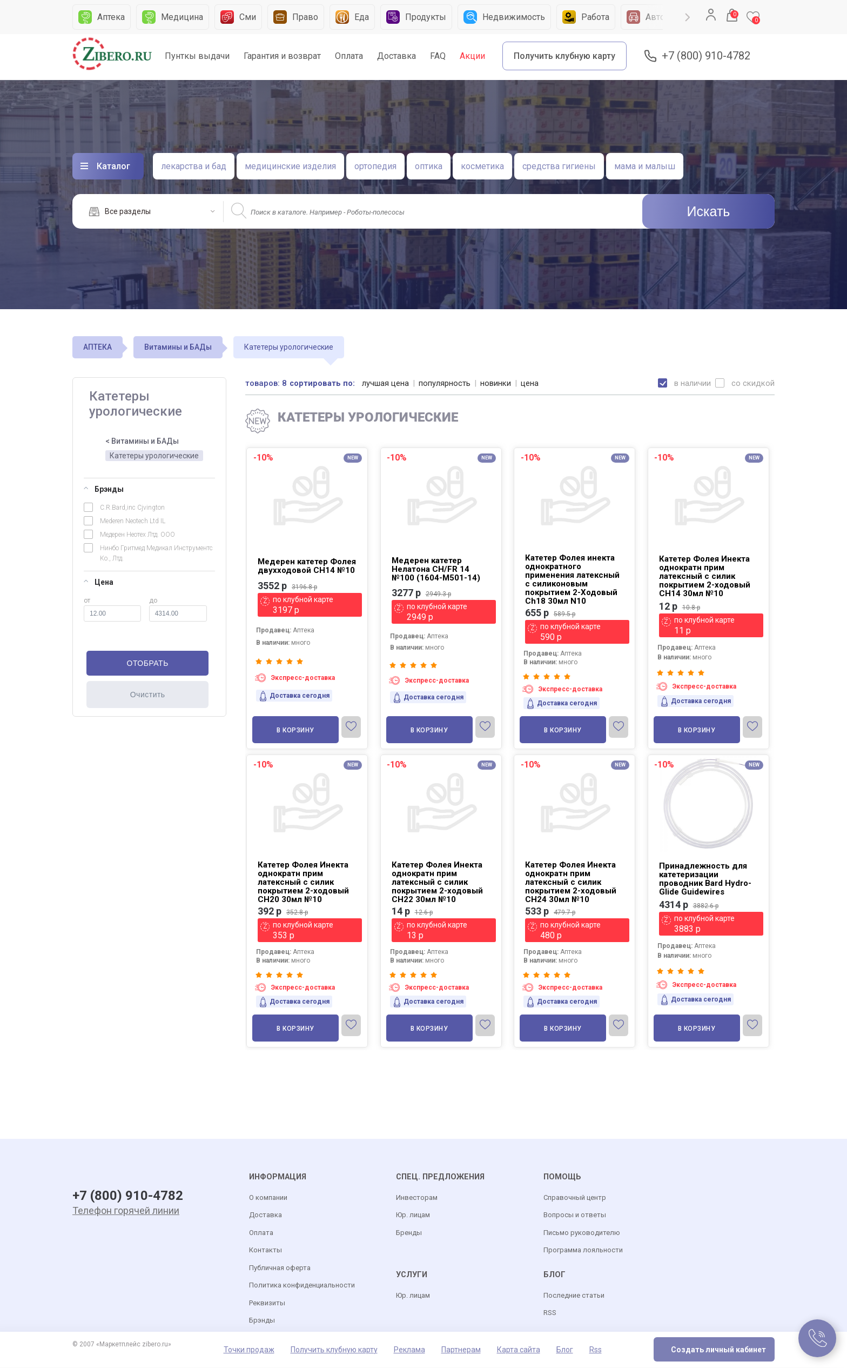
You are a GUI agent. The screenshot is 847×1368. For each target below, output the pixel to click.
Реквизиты (267, 1303)
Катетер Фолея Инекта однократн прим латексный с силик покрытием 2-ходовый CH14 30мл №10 (704, 576)
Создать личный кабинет (718, 1350)
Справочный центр (574, 1198)
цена (530, 383)
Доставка (396, 56)
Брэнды (104, 489)
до (178, 609)
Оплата (349, 56)
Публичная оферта (280, 1268)
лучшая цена (385, 383)
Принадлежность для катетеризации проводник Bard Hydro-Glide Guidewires (705, 879)
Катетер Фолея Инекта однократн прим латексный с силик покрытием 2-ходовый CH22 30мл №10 (437, 882)
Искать (708, 211)
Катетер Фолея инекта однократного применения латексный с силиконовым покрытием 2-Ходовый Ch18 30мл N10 (572, 579)
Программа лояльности (583, 1250)
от (112, 609)
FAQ (438, 56)
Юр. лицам (413, 1215)
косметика (482, 166)
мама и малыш (644, 166)
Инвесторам (417, 1198)
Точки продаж (249, 1350)
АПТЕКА (97, 347)
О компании (268, 1198)
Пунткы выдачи (197, 56)
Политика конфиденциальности (302, 1286)
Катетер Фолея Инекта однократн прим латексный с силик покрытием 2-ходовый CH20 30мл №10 (303, 882)
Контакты (265, 1250)
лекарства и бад (193, 166)
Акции (472, 56)
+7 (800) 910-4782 (706, 56)
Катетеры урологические (154, 455)
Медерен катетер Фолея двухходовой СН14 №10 (307, 566)
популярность (445, 383)
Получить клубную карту (564, 56)
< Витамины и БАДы (142, 441)
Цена (98, 582)
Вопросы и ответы (574, 1215)
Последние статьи (573, 1296)
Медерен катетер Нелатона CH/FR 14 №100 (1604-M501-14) (436, 569)
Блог (564, 1350)
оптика (428, 166)
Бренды (409, 1233)
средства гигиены (559, 166)
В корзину (295, 730)
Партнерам (461, 1350)
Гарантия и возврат (282, 56)
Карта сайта (518, 1350)
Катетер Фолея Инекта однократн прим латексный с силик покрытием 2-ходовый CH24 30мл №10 (570, 882)
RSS (549, 1313)
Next (687, 17)
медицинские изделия (290, 166)
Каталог (113, 166)
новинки (496, 383)
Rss (595, 1350)
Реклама (409, 1350)
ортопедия (375, 166)
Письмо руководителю (581, 1233)
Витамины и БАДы (178, 347)
